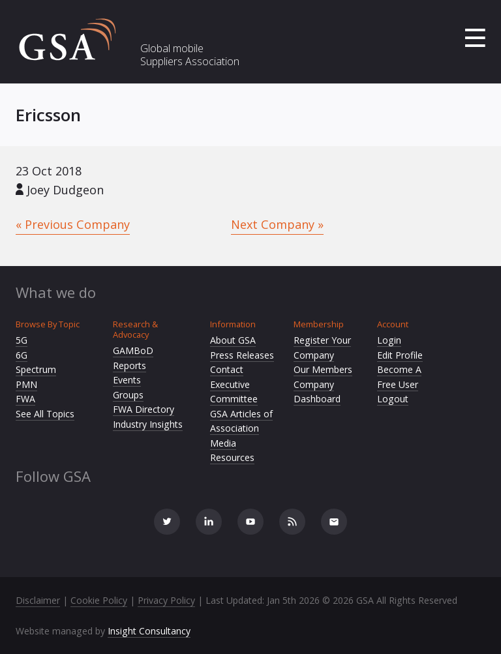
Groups (128, 395)
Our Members (323, 369)
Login (389, 340)
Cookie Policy (98, 600)
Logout (392, 399)
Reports (129, 365)
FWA (25, 399)
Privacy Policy (166, 600)
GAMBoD (133, 350)
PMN (26, 384)
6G (21, 355)
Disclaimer (38, 600)
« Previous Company (73, 224)
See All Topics (45, 414)
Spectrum (36, 369)
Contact (226, 369)
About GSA (233, 340)
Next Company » (277, 224)
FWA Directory (143, 409)
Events (127, 380)
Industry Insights (148, 424)
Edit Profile (400, 355)
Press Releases (242, 355)
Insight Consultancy (149, 631)
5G (21, 340)
